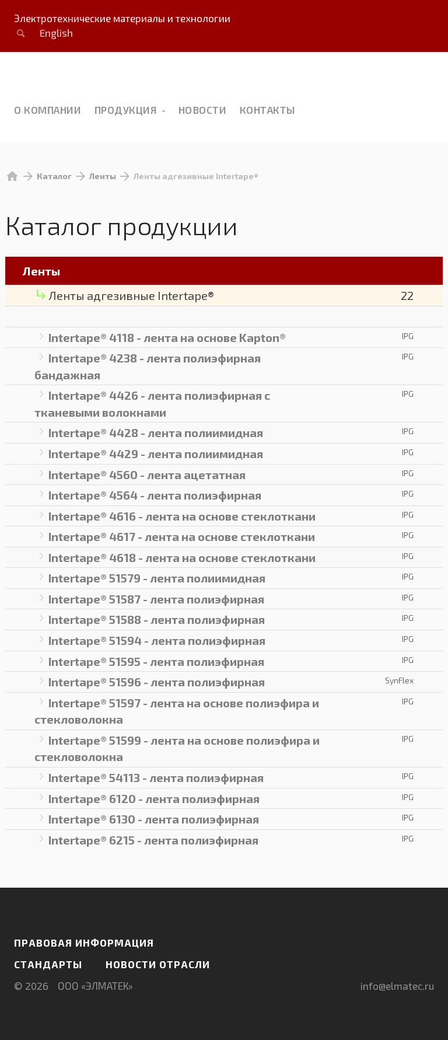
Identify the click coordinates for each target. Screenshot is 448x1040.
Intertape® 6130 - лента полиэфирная (153, 819)
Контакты (268, 110)
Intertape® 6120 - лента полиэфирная (154, 798)
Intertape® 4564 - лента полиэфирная (154, 495)
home (12, 176)
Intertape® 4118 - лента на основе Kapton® (167, 337)
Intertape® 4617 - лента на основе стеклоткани (181, 536)
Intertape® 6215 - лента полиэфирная (153, 840)
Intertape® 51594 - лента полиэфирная (156, 640)
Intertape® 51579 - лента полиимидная (156, 578)
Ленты (102, 176)
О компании (47, 110)
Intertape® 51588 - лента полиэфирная (156, 619)
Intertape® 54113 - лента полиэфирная (156, 777)
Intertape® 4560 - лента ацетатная (147, 474)
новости (202, 110)
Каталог (54, 176)
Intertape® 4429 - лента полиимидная (155, 453)
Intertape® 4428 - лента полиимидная (155, 432)
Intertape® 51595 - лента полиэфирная (156, 661)
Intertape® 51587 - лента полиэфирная (156, 599)
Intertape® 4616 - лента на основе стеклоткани (182, 516)
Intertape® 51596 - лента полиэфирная (156, 682)
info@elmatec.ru (397, 986)
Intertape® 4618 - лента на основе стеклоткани (182, 557)
